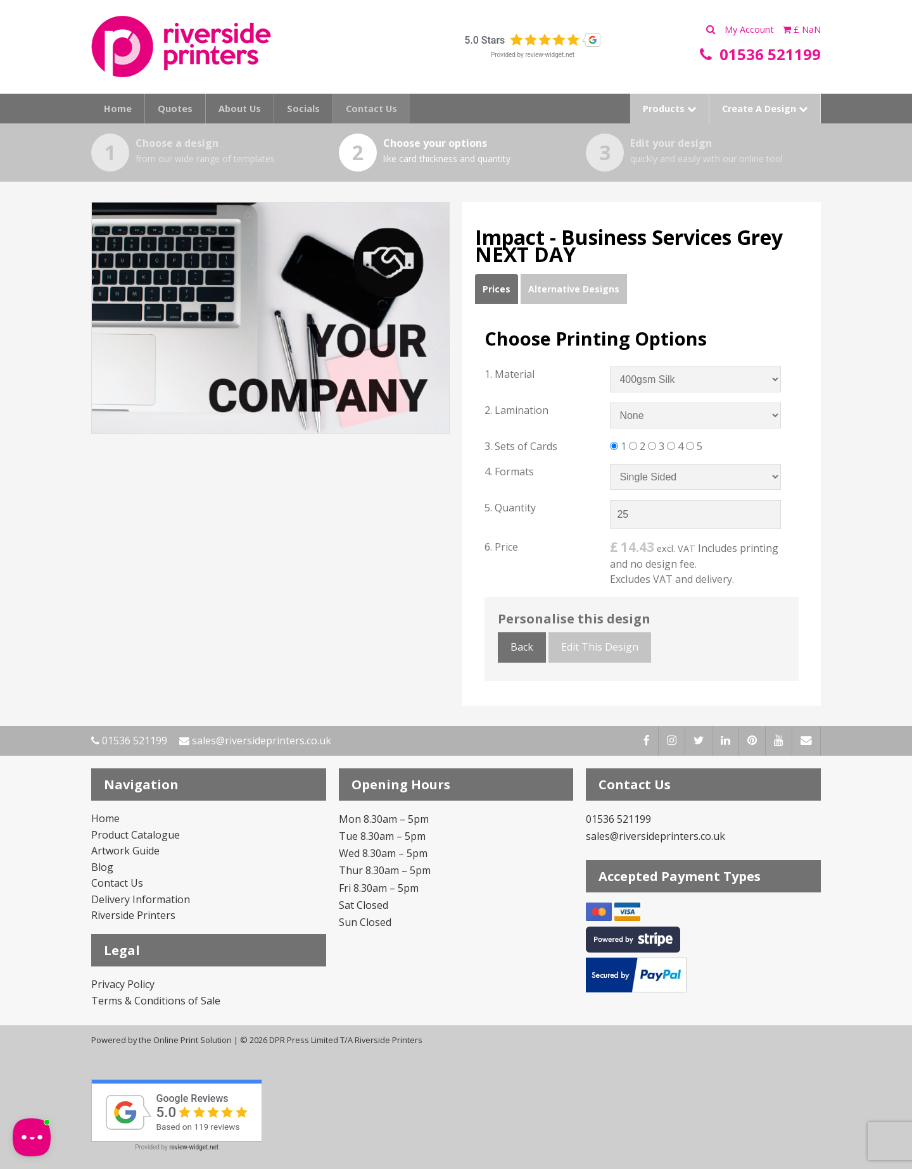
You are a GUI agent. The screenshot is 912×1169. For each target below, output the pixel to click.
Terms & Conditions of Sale (155, 1001)
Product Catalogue (135, 835)
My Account (750, 29)
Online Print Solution (192, 1040)
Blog (102, 867)
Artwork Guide (125, 851)
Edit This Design (599, 647)
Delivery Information (140, 899)
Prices (496, 289)
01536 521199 (129, 740)
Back (521, 647)
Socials (303, 109)
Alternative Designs (573, 289)
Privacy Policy (123, 984)
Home (118, 109)
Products (669, 109)
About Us (239, 109)
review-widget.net (549, 54)
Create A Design (765, 109)
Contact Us (371, 109)
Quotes (175, 109)
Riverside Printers (133, 915)
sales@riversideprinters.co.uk (255, 740)
